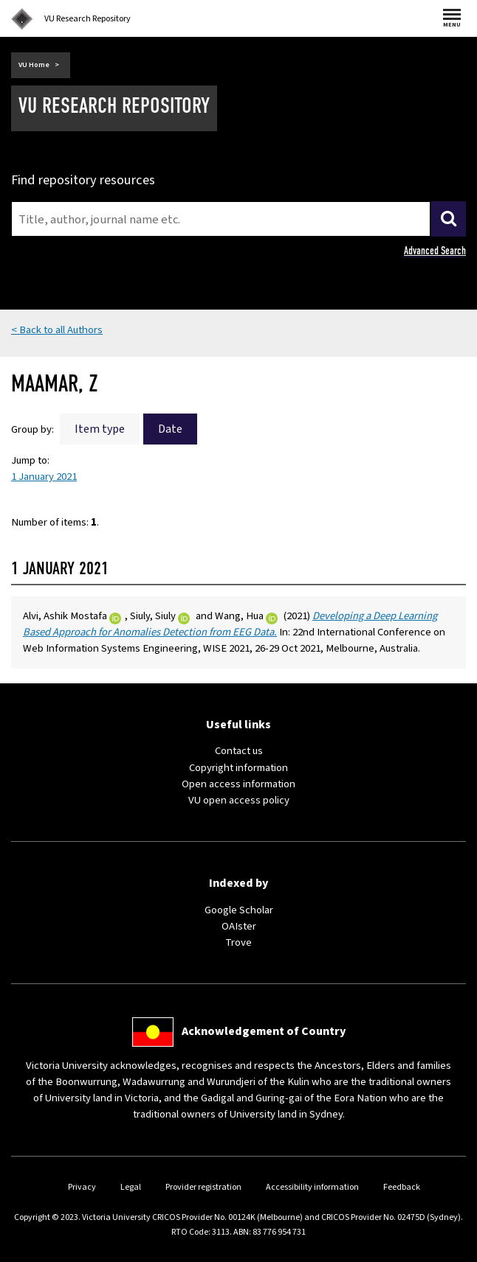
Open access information (238, 784)
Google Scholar (239, 910)
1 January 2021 (44, 476)
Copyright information (238, 767)
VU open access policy (238, 800)
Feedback (401, 1187)
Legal (130, 1187)
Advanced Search (435, 250)
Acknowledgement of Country (264, 1031)
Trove (238, 942)
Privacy (82, 1187)
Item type (100, 429)
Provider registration (203, 1187)
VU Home (33, 65)
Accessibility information (312, 1187)
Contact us (239, 751)
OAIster (239, 926)
